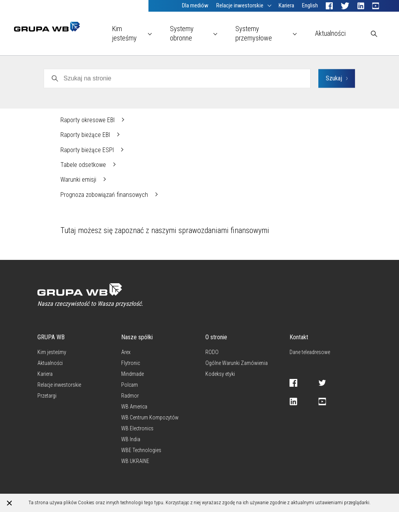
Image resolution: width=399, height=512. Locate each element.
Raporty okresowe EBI (88, 120)
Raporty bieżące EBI (85, 135)
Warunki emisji (79, 179)
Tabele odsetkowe (84, 164)
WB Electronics (79, 67)
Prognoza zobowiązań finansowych (105, 194)
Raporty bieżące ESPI (87, 150)
